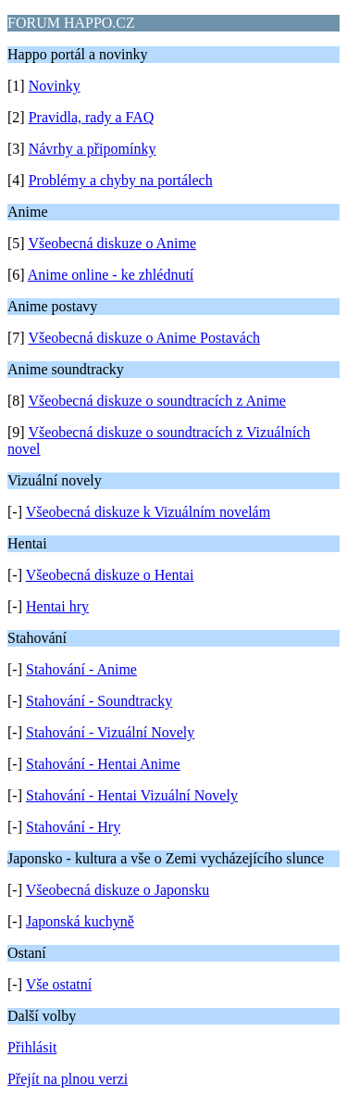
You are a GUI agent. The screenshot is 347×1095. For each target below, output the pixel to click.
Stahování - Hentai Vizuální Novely (132, 795)
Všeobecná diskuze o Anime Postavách (144, 338)
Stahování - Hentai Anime (103, 764)
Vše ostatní (59, 984)
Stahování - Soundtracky (99, 701)
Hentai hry (57, 606)
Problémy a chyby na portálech (121, 180)
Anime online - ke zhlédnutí (111, 275)
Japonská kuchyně (80, 921)
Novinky (55, 86)
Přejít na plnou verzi (67, 1079)
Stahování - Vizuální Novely (110, 732)
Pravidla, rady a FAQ (92, 117)
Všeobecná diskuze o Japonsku (118, 890)
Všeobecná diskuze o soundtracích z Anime (157, 401)
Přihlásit (31, 1047)
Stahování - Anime (81, 669)
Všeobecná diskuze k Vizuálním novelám (148, 512)
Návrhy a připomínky (92, 149)
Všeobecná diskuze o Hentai (110, 575)
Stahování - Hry (73, 827)
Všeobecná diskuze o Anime (112, 243)
